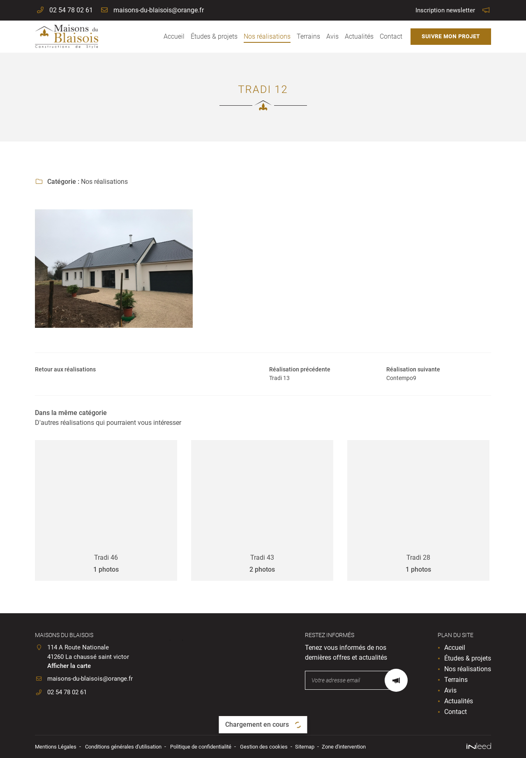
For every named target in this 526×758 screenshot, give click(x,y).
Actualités (359, 36)
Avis (332, 36)
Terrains (308, 36)
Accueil (174, 36)
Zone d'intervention (367, 746)
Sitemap (324, 746)
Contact (391, 36)
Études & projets (214, 36)
